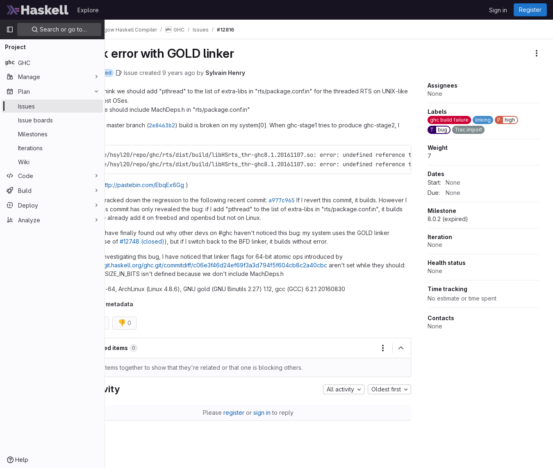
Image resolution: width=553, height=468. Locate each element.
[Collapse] (401, 348)
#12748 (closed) (188, 241)
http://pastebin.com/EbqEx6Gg (173, 184)
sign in (276, 412)
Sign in (498, 10)
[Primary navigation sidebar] (9, 29)
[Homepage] (38, 9)
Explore (88, 10)
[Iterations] (52, 147)
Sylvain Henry (255, 72)
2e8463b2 (192, 125)
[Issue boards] (52, 120)
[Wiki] (52, 161)
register (248, 412)
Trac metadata (142, 304)
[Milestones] (52, 133)
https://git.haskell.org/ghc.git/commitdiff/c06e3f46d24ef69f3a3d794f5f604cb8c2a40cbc (236, 265)
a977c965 (311, 200)
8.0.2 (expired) (448, 218)
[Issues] (52, 106)
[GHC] (52, 62)
